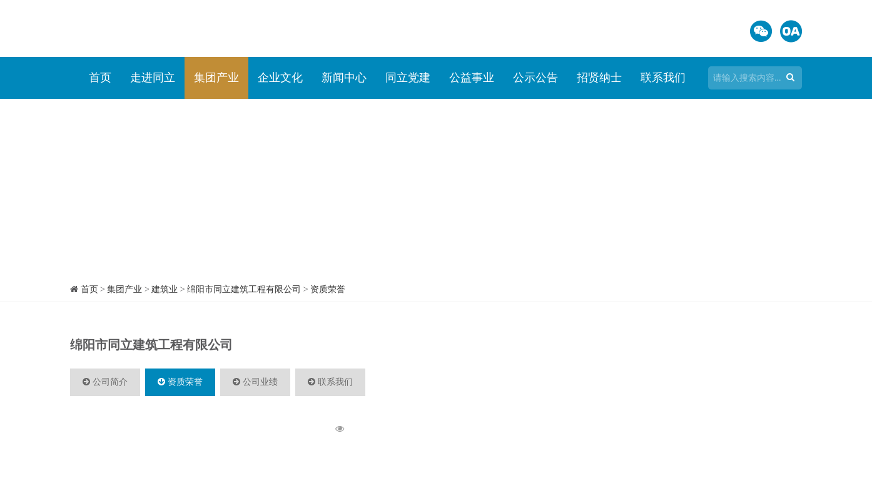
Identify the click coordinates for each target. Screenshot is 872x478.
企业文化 (280, 77)
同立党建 (407, 77)
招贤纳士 (599, 77)
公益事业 (471, 77)
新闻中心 (344, 77)
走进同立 (152, 77)
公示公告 (535, 77)
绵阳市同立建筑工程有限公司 (244, 289)
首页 (100, 77)
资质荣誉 (327, 289)
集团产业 (216, 77)
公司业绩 (255, 382)
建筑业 (164, 289)
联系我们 (663, 77)
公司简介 (105, 382)
